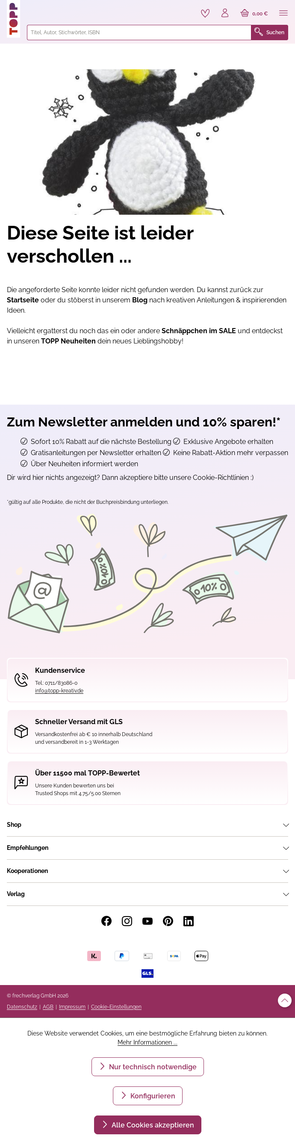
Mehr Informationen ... (147, 1042)
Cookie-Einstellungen (116, 1007)
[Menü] (283, 14)
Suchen (269, 32)
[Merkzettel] (205, 13)
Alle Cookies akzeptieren (152, 1125)
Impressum (72, 1007)
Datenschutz (22, 1007)
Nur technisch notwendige (152, 1067)
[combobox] (139, 32)
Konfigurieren (152, 1096)
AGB (48, 1007)
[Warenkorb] (254, 14)
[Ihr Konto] (225, 14)
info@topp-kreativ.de (59, 691)
